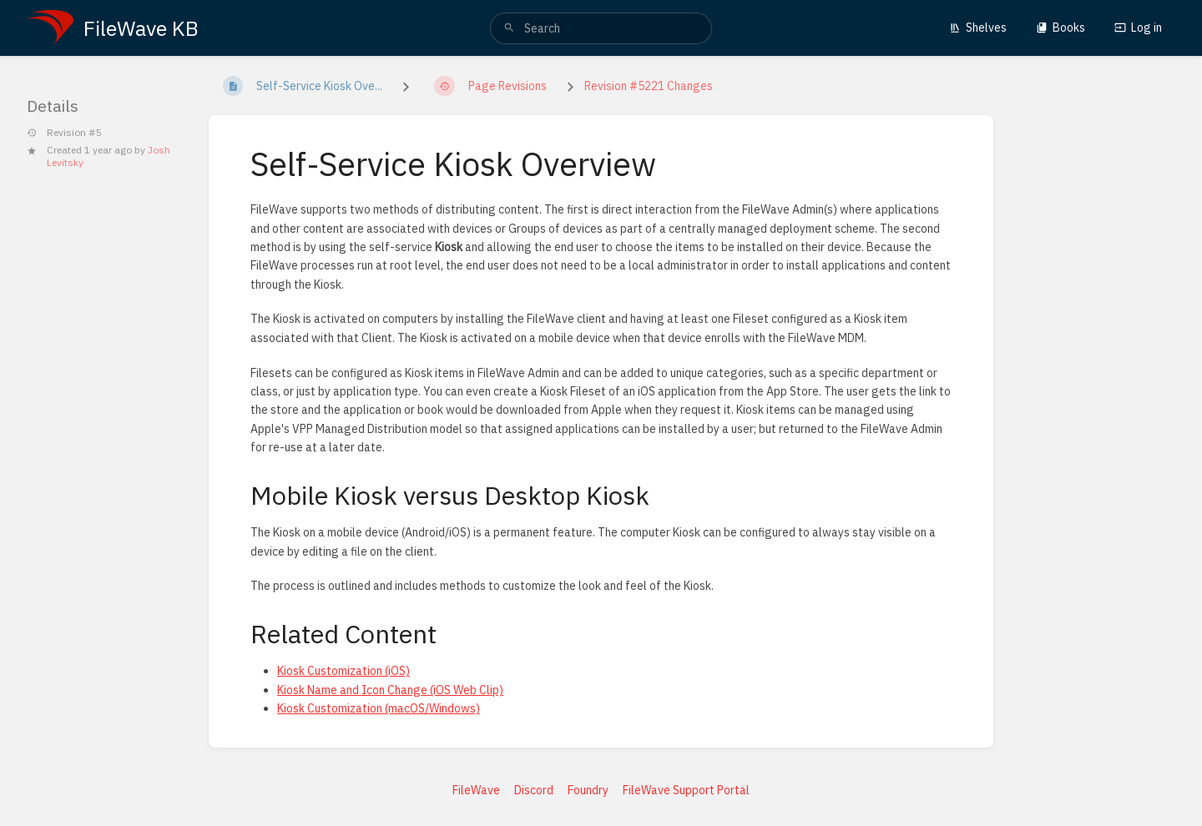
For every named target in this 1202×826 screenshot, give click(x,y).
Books (1060, 27)
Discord (533, 790)
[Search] (509, 28)
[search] (601, 28)
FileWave (476, 790)
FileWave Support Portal (686, 790)
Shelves (978, 27)
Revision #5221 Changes (648, 85)
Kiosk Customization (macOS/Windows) (378, 708)
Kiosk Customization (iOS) (343, 670)
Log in (1138, 27)
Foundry (588, 790)
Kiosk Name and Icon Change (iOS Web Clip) (390, 690)
